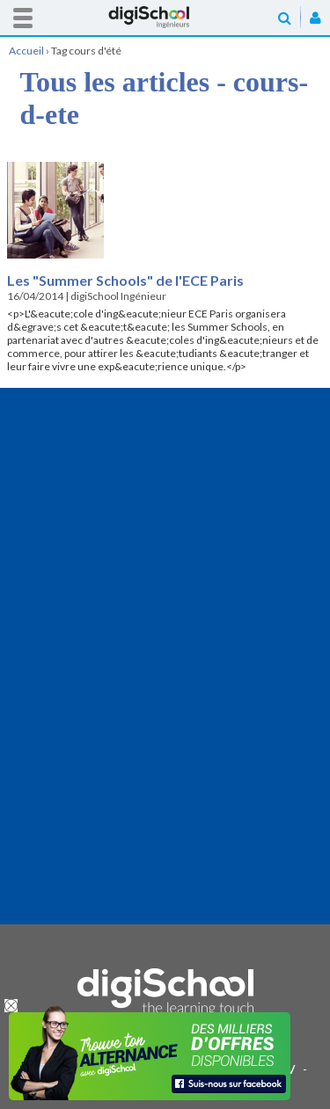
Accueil (165, 17)
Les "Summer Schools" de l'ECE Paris (125, 280)
